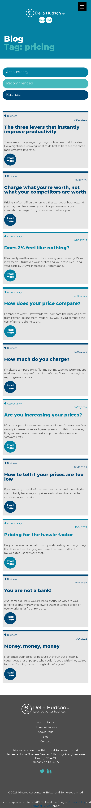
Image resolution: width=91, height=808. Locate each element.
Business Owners (45, 727)
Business (14, 94)
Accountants (45, 722)
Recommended (19, 83)
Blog (46, 736)
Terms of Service (41, 806)
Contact (45, 741)
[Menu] (82, 6)
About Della (45, 731)
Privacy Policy (76, 802)
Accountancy (17, 72)
